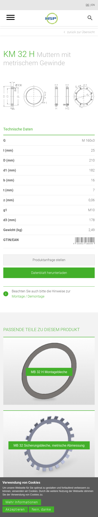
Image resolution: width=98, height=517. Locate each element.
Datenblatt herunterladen (49, 273)
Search (90, 17)
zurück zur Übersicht (81, 32)
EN (93, 5)
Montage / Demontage (28, 296)
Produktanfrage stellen (49, 260)
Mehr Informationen (22, 505)
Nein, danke (41, 513)
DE (87, 5)
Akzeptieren (15, 513)
